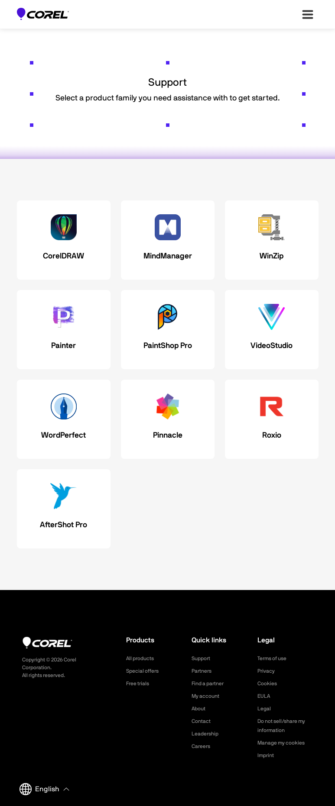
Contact (203, 721)
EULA (264, 696)
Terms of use (274, 658)
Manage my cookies (284, 743)
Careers (202, 746)
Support (202, 658)
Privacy (267, 671)
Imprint (266, 755)
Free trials (139, 683)
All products (142, 658)
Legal (265, 709)
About (200, 709)
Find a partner (211, 683)
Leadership (207, 734)
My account (208, 696)
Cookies (268, 683)
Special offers (145, 671)
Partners (203, 671)
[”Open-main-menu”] (308, 14)
